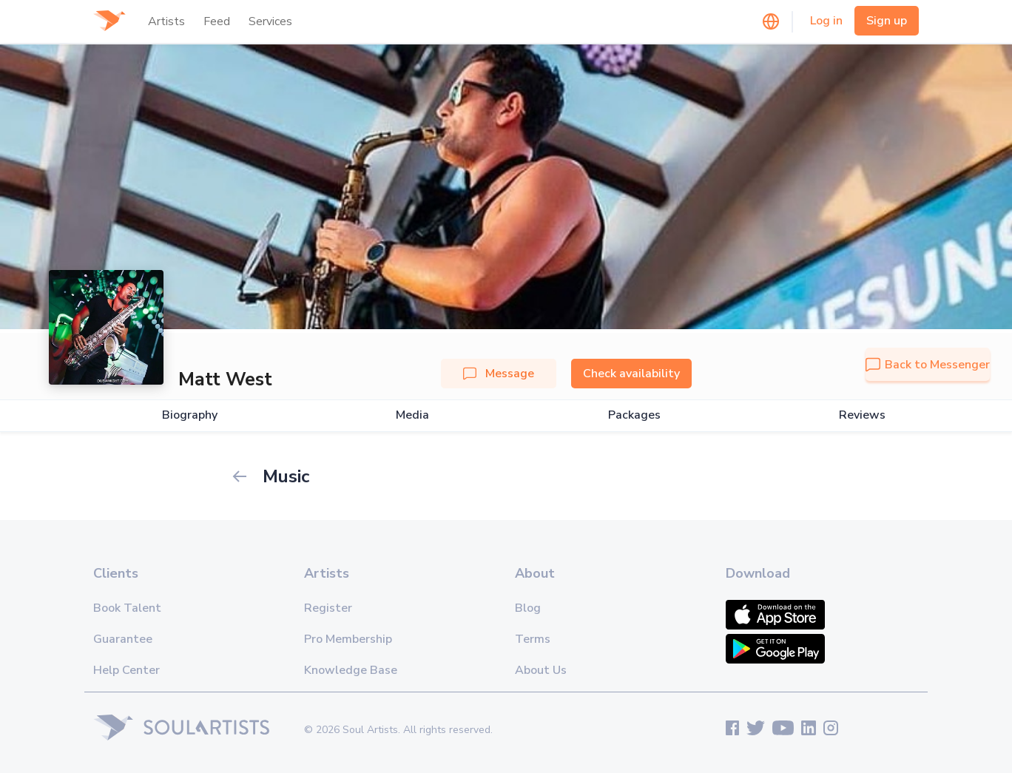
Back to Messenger (928, 365)
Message (498, 373)
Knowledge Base (350, 670)
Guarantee (122, 639)
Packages (634, 415)
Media (412, 415)
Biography (189, 415)
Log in (826, 21)
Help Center (126, 670)
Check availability (631, 373)
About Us (541, 670)
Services (270, 21)
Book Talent (127, 608)
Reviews (862, 415)
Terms (532, 639)
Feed (216, 21)
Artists (166, 21)
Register (328, 608)
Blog (528, 608)
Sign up (886, 21)
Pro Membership (348, 639)
